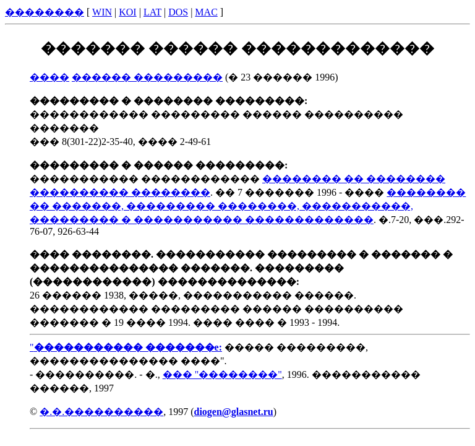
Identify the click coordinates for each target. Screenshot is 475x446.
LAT (152, 12)
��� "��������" (222, 374)
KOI (127, 12)
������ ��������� (147, 77)
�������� (44, 12)
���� (49, 77)
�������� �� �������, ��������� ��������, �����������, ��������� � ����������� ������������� (248, 206)
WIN (102, 12)
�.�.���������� (101, 411)
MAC (206, 12)
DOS (178, 12)
